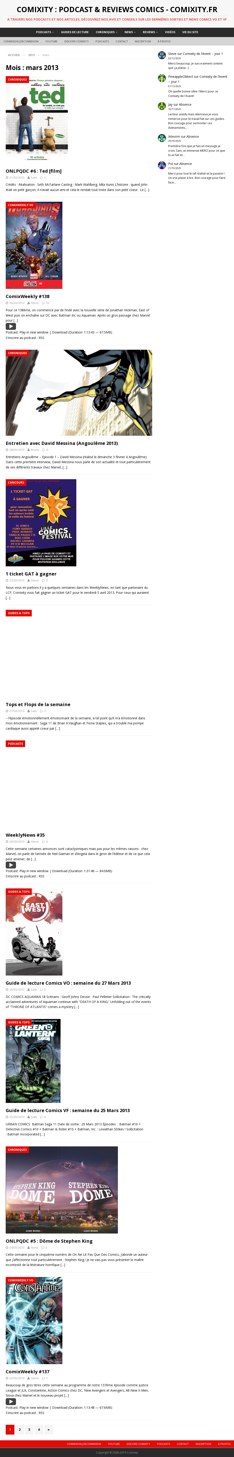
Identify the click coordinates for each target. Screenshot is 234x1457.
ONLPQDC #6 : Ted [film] (33, 171)
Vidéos (170, 32)
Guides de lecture (75, 32)
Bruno (35, 450)
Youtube (51, 41)
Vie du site (190, 32)
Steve (35, 303)
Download (59, 332)
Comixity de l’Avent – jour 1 (203, 53)
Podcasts (43, 32)
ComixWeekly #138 (27, 296)
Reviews (149, 32)
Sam (34, 177)
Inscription (143, 41)
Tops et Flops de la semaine (38, 704)
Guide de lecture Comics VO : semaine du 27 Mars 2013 (68, 983)
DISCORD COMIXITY (76, 41)
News (129, 32)
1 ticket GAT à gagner (31, 574)
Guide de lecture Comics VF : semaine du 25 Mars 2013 (68, 1110)
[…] (147, 190)
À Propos (164, 41)
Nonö (34, 1247)
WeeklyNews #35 (25, 835)
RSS (41, 338)
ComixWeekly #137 (27, 1371)
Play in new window (33, 332)
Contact (122, 41)
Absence (185, 104)
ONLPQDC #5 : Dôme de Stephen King (49, 1241)
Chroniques (105, 32)
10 (47, 303)
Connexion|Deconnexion (20, 41)
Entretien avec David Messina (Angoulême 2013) (62, 443)
